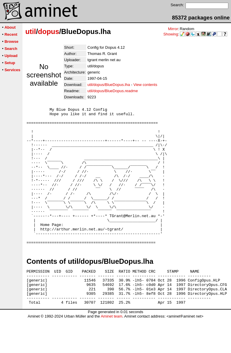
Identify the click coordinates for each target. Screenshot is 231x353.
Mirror (173, 29)
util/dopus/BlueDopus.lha (108, 84)
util (30, 31)
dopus (48, 31)
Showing (170, 34)
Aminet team (111, 351)
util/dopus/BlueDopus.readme (112, 91)
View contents (145, 84)
